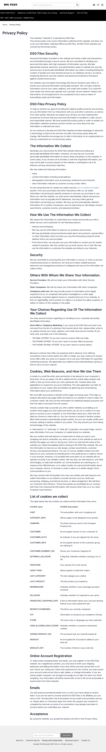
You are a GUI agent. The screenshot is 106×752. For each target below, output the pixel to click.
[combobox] (56, 5)
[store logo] (10, 5)
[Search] (77, 5)
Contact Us (85, 740)
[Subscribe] (66, 735)
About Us (19, 740)
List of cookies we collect (88, 188)
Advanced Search (72, 740)
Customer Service (33, 740)
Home (4, 25)
